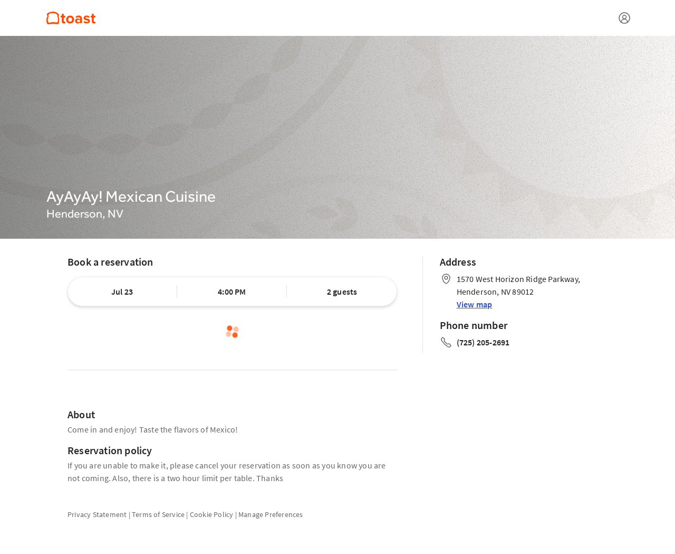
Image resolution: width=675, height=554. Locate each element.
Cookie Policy (212, 514)
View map (475, 304)
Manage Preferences (270, 514)
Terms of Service (158, 514)
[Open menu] (624, 18)
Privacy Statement (97, 514)
